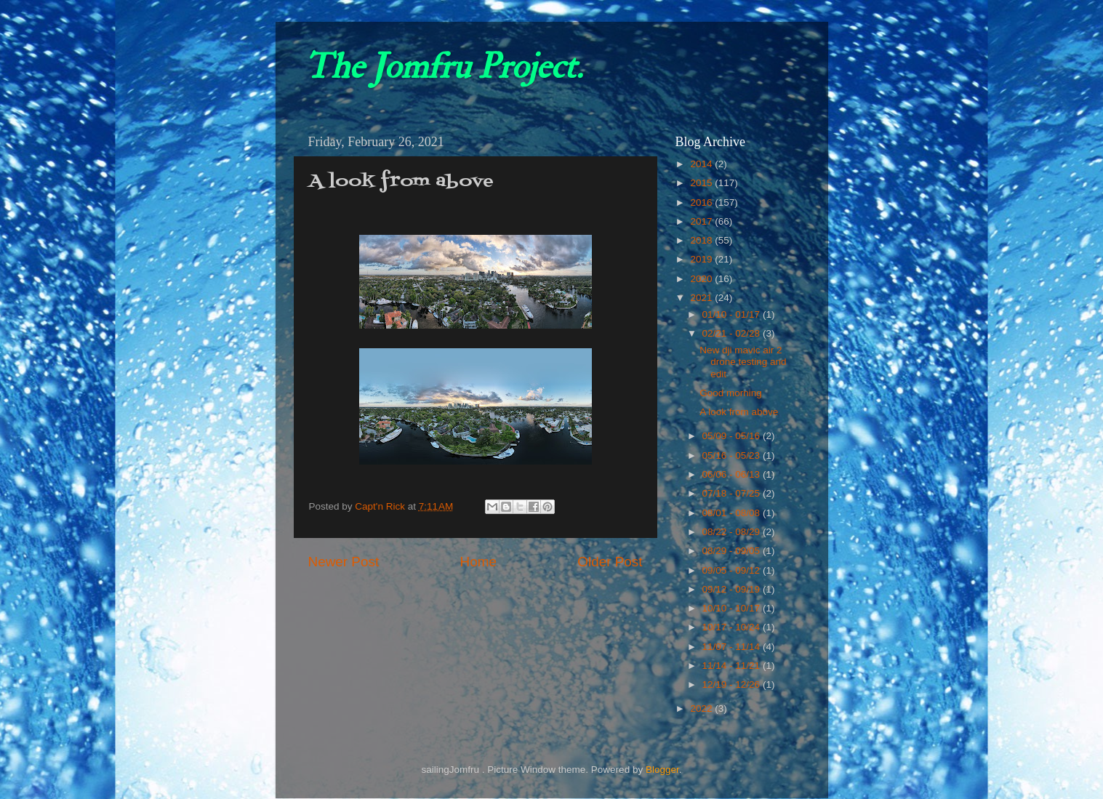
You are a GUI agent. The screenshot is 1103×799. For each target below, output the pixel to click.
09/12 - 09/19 (732, 589)
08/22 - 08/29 (732, 531)
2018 (702, 240)
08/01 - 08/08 (732, 512)
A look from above (738, 411)
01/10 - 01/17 (732, 314)
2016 (702, 202)
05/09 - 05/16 (732, 435)
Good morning (730, 393)
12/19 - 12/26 (732, 684)
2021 (702, 297)
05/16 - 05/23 (732, 455)
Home (478, 561)
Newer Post (344, 561)
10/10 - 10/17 (732, 608)
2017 (702, 221)
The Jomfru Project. (443, 67)
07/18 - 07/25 (732, 493)
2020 (702, 278)
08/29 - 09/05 (732, 550)
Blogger (662, 769)
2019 (702, 259)
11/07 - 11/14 (732, 646)
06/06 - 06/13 (732, 474)
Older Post (609, 561)
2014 (702, 163)
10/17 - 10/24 (732, 627)
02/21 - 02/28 (732, 333)
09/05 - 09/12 (732, 570)
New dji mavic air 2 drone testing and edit (742, 362)
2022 (702, 708)
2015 (702, 182)
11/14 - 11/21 (732, 665)
